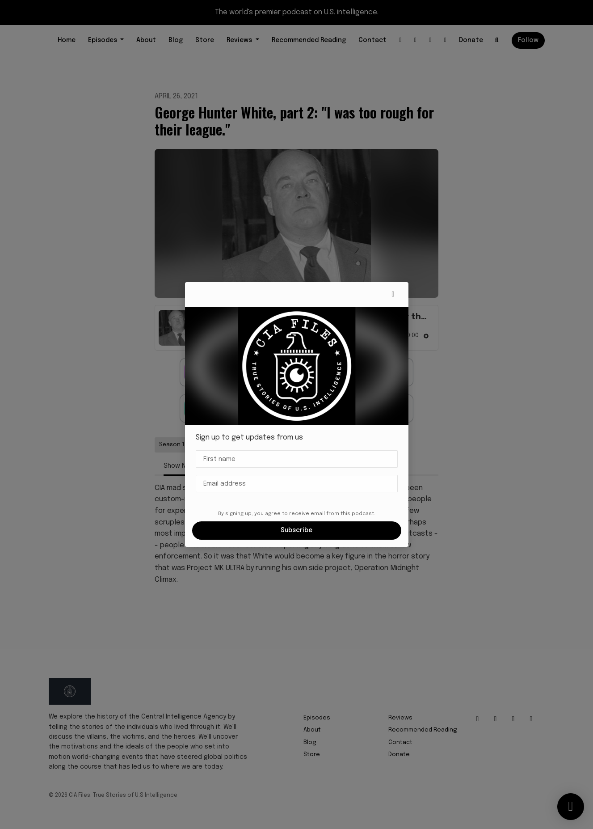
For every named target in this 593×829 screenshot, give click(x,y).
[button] (393, 294)
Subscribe (296, 530)
